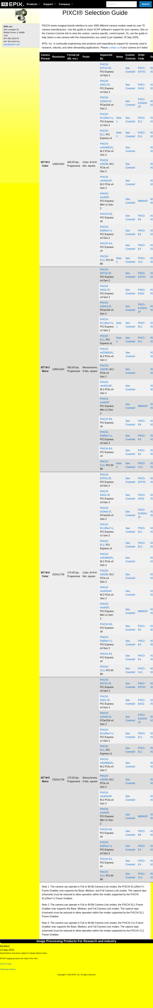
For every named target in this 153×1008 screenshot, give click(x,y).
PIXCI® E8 (106, 214)
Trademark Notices (7, 969)
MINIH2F (143, 201)
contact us (114, 47)
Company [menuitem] (64, 4)
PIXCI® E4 (106, 243)
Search (145, 4)
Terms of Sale (5, 964)
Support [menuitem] (48, 4)
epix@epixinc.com (12, 44)
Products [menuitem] (32, 4)
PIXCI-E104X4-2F (142, 103)
